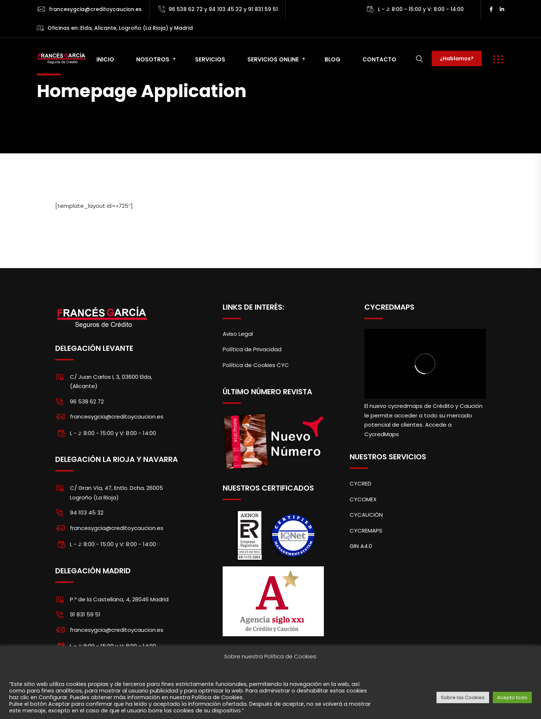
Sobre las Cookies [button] (463, 697)
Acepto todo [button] (512, 697)
